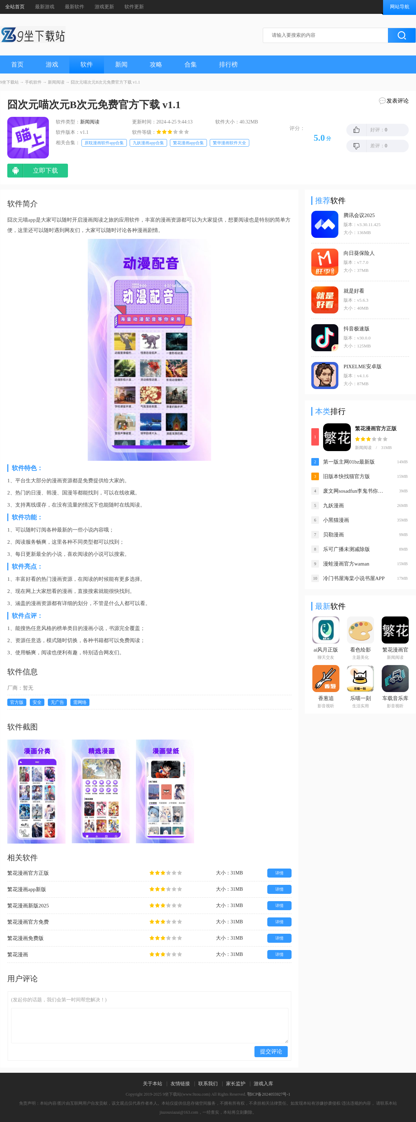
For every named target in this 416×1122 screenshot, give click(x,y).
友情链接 (180, 1083)
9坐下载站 (9, 82)
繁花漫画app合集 (188, 142)
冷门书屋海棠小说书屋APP (354, 578)
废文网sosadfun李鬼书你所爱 (355, 491)
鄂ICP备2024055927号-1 (269, 1094)
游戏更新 (104, 6)
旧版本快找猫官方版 (346, 476)
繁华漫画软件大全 (229, 142)
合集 (190, 64)
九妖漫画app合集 (148, 142)
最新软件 (74, 6)
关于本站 (152, 1083)
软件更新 (134, 6)
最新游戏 (44, 6)
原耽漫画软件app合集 (104, 142)
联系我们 (208, 1083)
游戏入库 (263, 1083)
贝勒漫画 (333, 534)
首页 (17, 64)
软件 (86, 64)
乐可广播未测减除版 (346, 549)
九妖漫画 (333, 505)
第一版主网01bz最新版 (349, 462)
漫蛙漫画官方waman (346, 564)
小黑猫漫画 (336, 520)
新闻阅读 (56, 82)
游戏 (52, 64)
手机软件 (33, 82)
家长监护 (235, 1083)
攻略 (156, 64)
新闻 (121, 64)
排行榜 (228, 64)
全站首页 (15, 6)
